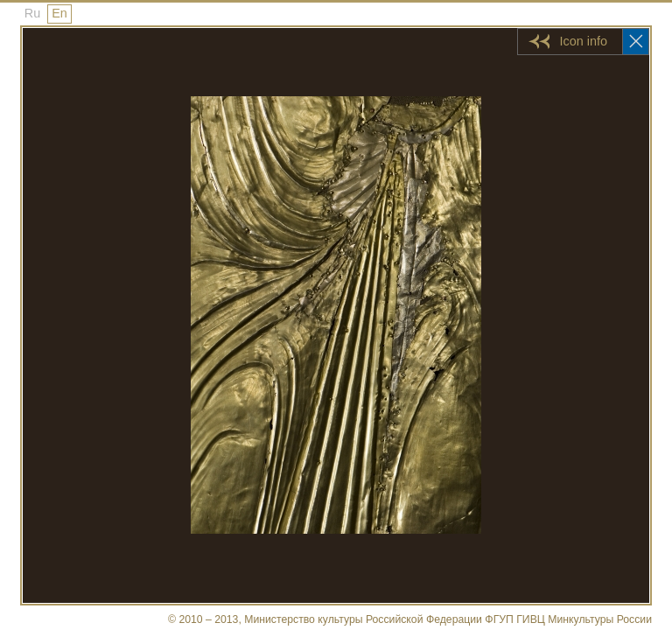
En (59, 13)
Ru (32, 13)
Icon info (583, 41)
